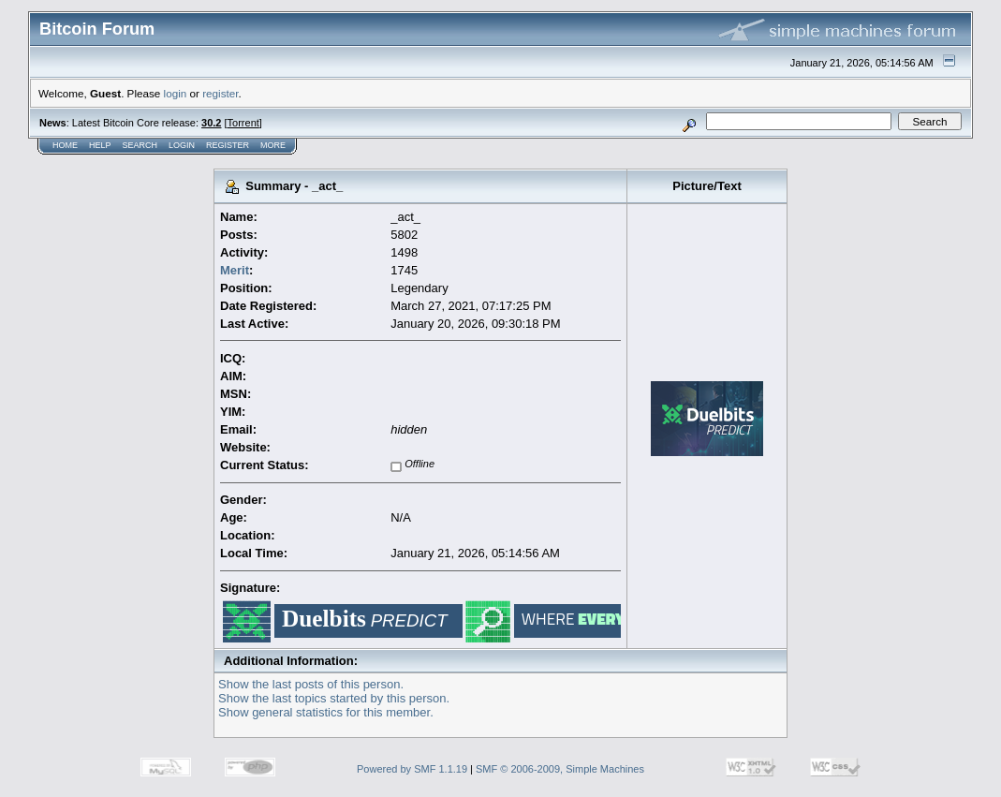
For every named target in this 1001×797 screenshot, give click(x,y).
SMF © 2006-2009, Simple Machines (560, 769)
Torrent (243, 122)
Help (100, 145)
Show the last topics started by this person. (333, 698)
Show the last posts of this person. (311, 684)
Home (65, 145)
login (175, 93)
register (220, 93)
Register (227, 145)
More (273, 145)
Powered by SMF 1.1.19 (412, 769)
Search (140, 145)
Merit (234, 270)
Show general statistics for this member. (326, 712)
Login (182, 145)
